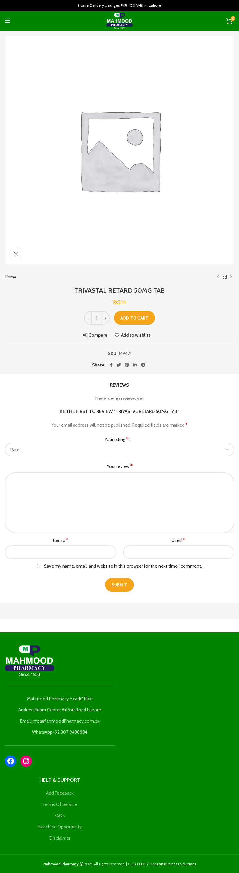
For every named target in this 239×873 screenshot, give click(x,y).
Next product (231, 277)
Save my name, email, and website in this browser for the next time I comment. (123, 566)
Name (60, 540)
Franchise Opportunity (60, 827)
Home (10, 276)
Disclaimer (59, 838)
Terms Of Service (59, 804)
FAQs (60, 816)
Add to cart (134, 318)
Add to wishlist (135, 335)
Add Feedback (60, 793)
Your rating (116, 439)
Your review (120, 466)
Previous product (218, 277)
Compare (97, 335)
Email (178, 540)
